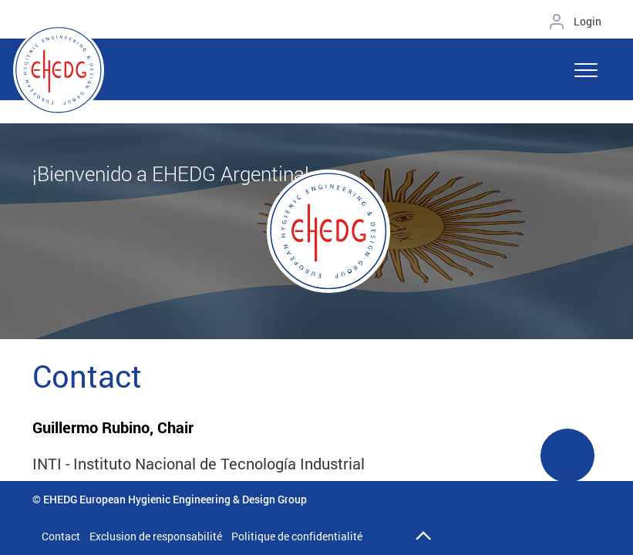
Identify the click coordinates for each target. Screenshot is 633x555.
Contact (61, 536)
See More (567, 465)
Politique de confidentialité (296, 536)
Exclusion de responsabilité (155, 536)
